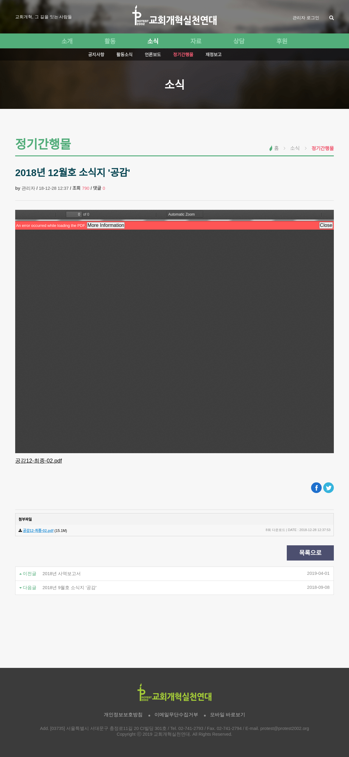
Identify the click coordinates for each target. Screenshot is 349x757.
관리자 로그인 (306, 17)
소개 (67, 41)
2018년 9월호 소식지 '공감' (69, 587)
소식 (153, 41)
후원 (281, 41)
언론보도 (153, 54)
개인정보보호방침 (123, 714)
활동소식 (125, 54)
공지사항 (96, 54)
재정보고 (213, 54)
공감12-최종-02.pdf (38, 461)
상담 (239, 41)
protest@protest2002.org (284, 728)
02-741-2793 (190, 728)
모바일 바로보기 (227, 714)
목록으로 (310, 553)
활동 (110, 41)
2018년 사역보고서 (61, 573)
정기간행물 (183, 54)
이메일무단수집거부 (176, 714)
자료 (196, 41)
